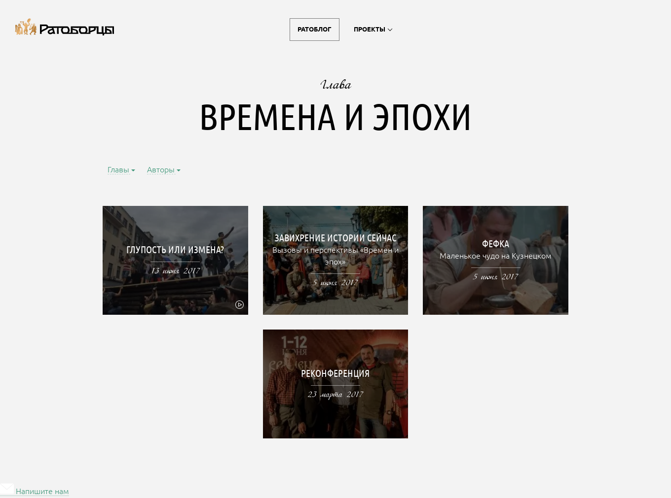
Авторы (161, 170)
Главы (119, 170)
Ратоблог (315, 30)
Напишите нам (34, 492)
